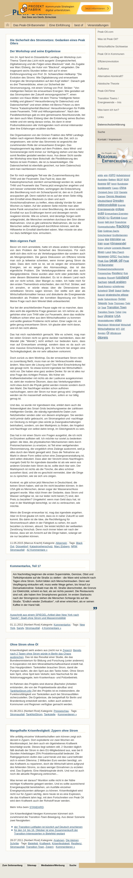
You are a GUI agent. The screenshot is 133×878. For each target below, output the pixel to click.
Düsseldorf (22, 546)
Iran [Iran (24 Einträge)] (100, 243)
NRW (74, 546)
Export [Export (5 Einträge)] (124, 218)
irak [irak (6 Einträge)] (123, 239)
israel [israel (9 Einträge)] (106, 243)
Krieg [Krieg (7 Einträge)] (100, 248)
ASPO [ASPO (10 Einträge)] (112, 175)
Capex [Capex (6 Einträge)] (115, 188)
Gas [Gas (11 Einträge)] (100, 230)
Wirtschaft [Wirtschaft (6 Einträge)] (126, 324)
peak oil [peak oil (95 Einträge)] (115, 260)
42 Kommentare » (37, 549)
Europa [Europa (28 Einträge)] (115, 217)
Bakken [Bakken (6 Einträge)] (112, 179)
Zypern (67, 650)
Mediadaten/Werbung (52, 865)
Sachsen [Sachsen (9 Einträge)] (102, 282)
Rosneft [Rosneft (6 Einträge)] (111, 277)
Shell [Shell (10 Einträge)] (111, 290)
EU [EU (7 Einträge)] (108, 218)
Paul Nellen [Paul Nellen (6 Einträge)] (123, 256)
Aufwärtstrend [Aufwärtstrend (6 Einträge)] (123, 175)
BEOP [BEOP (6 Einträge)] (120, 179)
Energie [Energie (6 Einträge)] (122, 205)
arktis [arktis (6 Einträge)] (100, 175)
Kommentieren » (67, 714)
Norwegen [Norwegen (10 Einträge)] (103, 256)
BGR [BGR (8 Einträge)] (126, 179)
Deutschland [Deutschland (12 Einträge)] (105, 200)
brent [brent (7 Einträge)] (113, 183)
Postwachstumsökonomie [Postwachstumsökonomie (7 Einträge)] (111, 269)
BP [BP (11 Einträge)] (109, 183)
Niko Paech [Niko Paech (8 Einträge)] (118, 252)
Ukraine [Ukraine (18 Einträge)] (108, 316)
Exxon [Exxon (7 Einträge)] (101, 222)
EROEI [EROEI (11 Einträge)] (102, 217)
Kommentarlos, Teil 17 (25, 566)
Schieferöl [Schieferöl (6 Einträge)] (103, 290)
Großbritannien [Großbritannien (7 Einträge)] (120, 235)
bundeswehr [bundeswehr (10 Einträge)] (104, 188)
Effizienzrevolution (108, 61)
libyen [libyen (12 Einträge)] (101, 251)
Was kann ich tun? (108, 109)
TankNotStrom (34, 714)
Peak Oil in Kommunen (111, 53)
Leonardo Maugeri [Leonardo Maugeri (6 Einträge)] (121, 248)
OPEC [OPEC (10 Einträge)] (113, 256)
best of (78, 25)
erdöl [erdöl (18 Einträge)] (101, 213)
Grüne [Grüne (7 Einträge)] (101, 239)
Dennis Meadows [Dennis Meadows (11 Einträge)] (116, 196)
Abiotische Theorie (108, 83)
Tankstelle (50, 714)
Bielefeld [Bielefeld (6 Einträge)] (102, 183)
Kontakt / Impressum (110, 139)
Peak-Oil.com (105, 31)
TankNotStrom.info (21, 690)
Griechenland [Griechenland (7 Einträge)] (104, 235)
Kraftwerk (45, 843)
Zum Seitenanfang (12, 865)
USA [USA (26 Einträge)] (117, 316)
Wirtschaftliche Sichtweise (113, 46)
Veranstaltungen (97, 25)
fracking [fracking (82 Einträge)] (122, 226)
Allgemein (61, 542)
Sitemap (31, 865)
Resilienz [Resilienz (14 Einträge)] (117, 273)
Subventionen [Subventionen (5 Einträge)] (110, 299)
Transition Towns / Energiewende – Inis (109, 100)
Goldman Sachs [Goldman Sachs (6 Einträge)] (111, 231)
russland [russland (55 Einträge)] (122, 277)
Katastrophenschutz (41, 546)
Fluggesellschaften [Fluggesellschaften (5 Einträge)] (107, 226)
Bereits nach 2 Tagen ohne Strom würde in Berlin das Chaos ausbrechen (45, 654)
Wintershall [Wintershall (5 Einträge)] (114, 324)
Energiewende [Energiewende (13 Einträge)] (106, 209)
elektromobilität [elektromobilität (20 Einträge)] (107, 204)
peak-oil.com (42, 10)
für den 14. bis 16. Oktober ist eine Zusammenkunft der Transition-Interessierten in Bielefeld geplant (46, 832)
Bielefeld (33, 843)
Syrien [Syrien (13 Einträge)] (122, 298)
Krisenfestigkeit (61, 843)
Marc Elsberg (62, 546)
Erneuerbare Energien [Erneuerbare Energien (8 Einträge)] (116, 213)
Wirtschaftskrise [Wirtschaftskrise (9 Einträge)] (106, 328)
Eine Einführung (59, 25)
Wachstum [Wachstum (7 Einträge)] (103, 324)
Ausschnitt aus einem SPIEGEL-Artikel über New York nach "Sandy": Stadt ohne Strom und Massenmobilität (44, 616)
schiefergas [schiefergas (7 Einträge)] (118, 286)
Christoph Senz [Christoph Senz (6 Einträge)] (105, 192)
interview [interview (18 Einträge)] (115, 239)
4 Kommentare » (51, 628)
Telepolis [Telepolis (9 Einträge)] (102, 303)
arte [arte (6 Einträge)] (106, 175)
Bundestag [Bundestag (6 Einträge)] (122, 183)
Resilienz (76, 843)
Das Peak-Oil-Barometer (29, 25)
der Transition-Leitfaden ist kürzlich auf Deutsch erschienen (48, 826)
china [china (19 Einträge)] (122, 187)
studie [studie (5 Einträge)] (100, 299)
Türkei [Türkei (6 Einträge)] (118, 312)
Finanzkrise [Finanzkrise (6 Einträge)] (120, 222)
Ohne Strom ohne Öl (24, 644)
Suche (101, 131)
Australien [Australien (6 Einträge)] (103, 179)
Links (101, 117)
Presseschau (61, 710)
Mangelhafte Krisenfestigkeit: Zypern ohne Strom (44, 730)
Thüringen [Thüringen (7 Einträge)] (119, 303)
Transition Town (35, 846)
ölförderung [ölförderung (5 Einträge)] (115, 333)
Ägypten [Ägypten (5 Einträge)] (102, 333)
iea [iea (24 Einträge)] (107, 239)
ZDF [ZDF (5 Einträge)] (123, 329)
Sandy (20, 628)
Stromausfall (17, 549)
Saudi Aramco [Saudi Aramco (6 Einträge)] (105, 286)
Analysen (59, 840)
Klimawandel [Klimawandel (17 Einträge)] (118, 243)
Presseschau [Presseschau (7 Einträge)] (104, 273)
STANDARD (36, 807)
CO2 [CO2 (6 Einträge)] (116, 192)
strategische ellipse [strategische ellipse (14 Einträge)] (117, 294)
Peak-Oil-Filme (106, 90)
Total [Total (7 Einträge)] (103, 307)
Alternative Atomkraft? (110, 76)
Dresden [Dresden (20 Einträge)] (118, 200)
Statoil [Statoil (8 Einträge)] (118, 290)
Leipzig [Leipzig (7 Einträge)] (107, 248)
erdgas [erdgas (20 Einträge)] (119, 209)
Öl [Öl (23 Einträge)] (107, 333)
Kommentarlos (62, 624)
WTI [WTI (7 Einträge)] (118, 329)
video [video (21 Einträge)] (118, 320)
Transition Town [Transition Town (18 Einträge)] (117, 307)
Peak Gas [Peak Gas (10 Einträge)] (103, 261)
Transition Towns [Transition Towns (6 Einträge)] (106, 312)
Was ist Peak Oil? (108, 39)
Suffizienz (103, 68)
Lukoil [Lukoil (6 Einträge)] (108, 252)
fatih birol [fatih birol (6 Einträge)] (109, 222)
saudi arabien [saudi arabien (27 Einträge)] (117, 282)
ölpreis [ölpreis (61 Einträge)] (103, 337)
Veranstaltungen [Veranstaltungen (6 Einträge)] (106, 320)
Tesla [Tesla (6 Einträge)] (110, 303)
